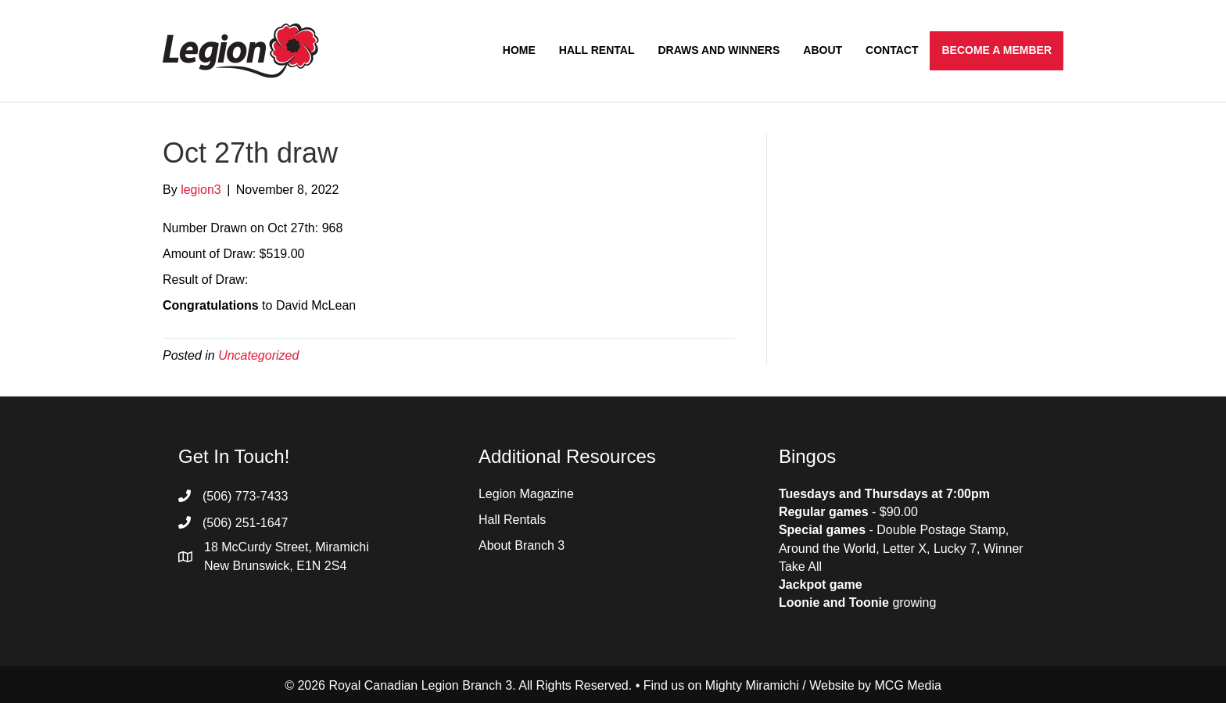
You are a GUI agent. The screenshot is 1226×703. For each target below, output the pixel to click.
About (822, 50)
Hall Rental (597, 50)
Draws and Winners (719, 50)
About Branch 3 (522, 545)
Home (519, 50)
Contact (892, 50)
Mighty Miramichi (752, 685)
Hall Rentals (512, 519)
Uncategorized (258, 355)
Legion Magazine (526, 493)
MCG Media (908, 685)
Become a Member (996, 50)
